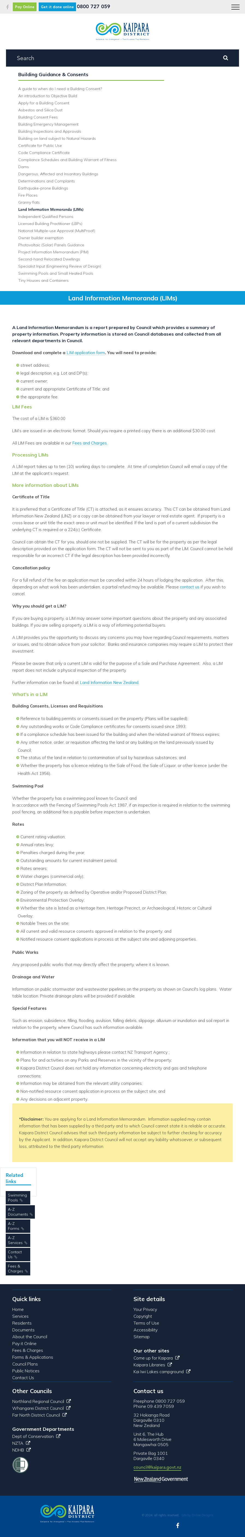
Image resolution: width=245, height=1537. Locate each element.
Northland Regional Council (41, 1401)
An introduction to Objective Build (47, 95)
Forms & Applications (32, 1357)
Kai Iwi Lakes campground (162, 1371)
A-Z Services (15, 1240)
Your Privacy (145, 1309)
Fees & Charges (15, 1269)
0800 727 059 (93, 6)
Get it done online (57, 7)
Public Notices (26, 1370)
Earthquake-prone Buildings (43, 188)
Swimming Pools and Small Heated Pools (55, 273)
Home (18, 1309)
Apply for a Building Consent (43, 102)
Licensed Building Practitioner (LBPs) (50, 223)
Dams (23, 166)
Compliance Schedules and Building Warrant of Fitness (67, 159)
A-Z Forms (13, 1226)
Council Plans (25, 1364)
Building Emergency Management (48, 124)
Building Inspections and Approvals (49, 131)
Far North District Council (39, 1415)
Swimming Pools (17, 1198)
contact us (189, 587)
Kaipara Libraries (153, 1364)
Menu (234, 4)
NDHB (21, 1450)
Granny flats (29, 202)
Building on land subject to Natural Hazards (57, 138)
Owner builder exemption (40, 237)
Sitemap (142, 1336)
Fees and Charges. (90, 443)
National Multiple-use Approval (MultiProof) (56, 230)
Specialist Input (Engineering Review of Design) (59, 266)
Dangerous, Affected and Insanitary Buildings (58, 173)
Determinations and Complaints (46, 181)
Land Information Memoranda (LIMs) (50, 209)
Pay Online (24, 7)
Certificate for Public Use (40, 145)
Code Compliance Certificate (44, 152)
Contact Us (15, 1254)
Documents (23, 1329)
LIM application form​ (85, 352)
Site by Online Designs (197, 1515)
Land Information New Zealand (109, 682)
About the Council (29, 1336)
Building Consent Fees (38, 117)
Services (20, 1316)
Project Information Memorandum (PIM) (53, 252)
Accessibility (146, 1329)
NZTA (21, 1443)
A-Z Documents (18, 1212)
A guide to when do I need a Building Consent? (60, 88)
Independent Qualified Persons (45, 216)
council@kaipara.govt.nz (157, 1467)
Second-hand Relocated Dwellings (49, 259)
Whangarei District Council (41, 1408)
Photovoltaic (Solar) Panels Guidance (51, 244)
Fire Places (28, 195)
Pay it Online (24, 1343)
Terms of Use (146, 1323)
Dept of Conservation (36, 1436)
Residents (22, 1323)
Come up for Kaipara (157, 1358)
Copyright (143, 1316)
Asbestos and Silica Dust (40, 110)
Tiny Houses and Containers (43, 280)
